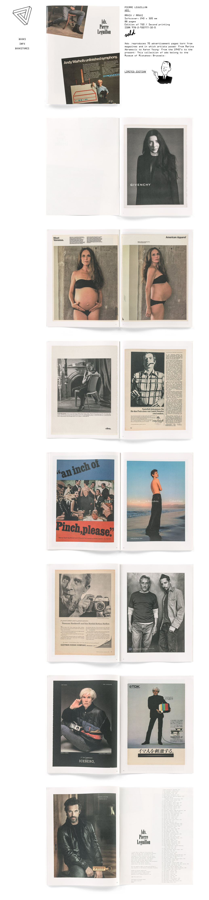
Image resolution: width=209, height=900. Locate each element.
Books (22, 39)
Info (22, 44)
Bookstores (22, 49)
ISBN (127, 28)
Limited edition (135, 72)
